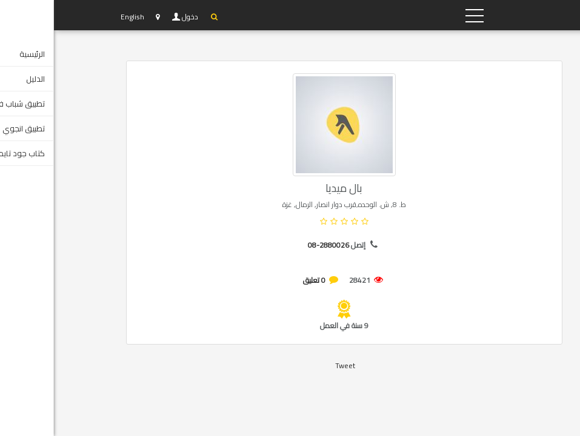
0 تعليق (260, 280)
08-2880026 (274, 245)
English (78, 17)
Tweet (291, 365)
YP (453, 15)
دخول (137, 17)
